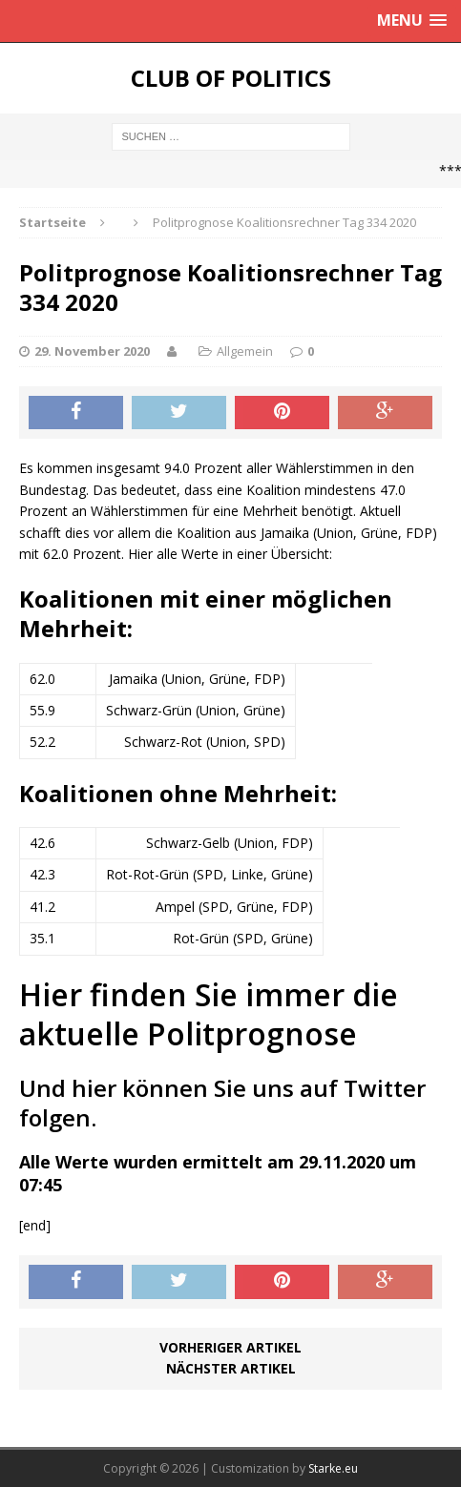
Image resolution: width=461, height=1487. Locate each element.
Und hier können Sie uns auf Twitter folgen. (222, 1102)
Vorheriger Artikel (230, 1347)
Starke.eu (333, 1468)
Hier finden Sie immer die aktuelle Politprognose (208, 1014)
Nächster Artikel (231, 1368)
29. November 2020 (92, 351)
